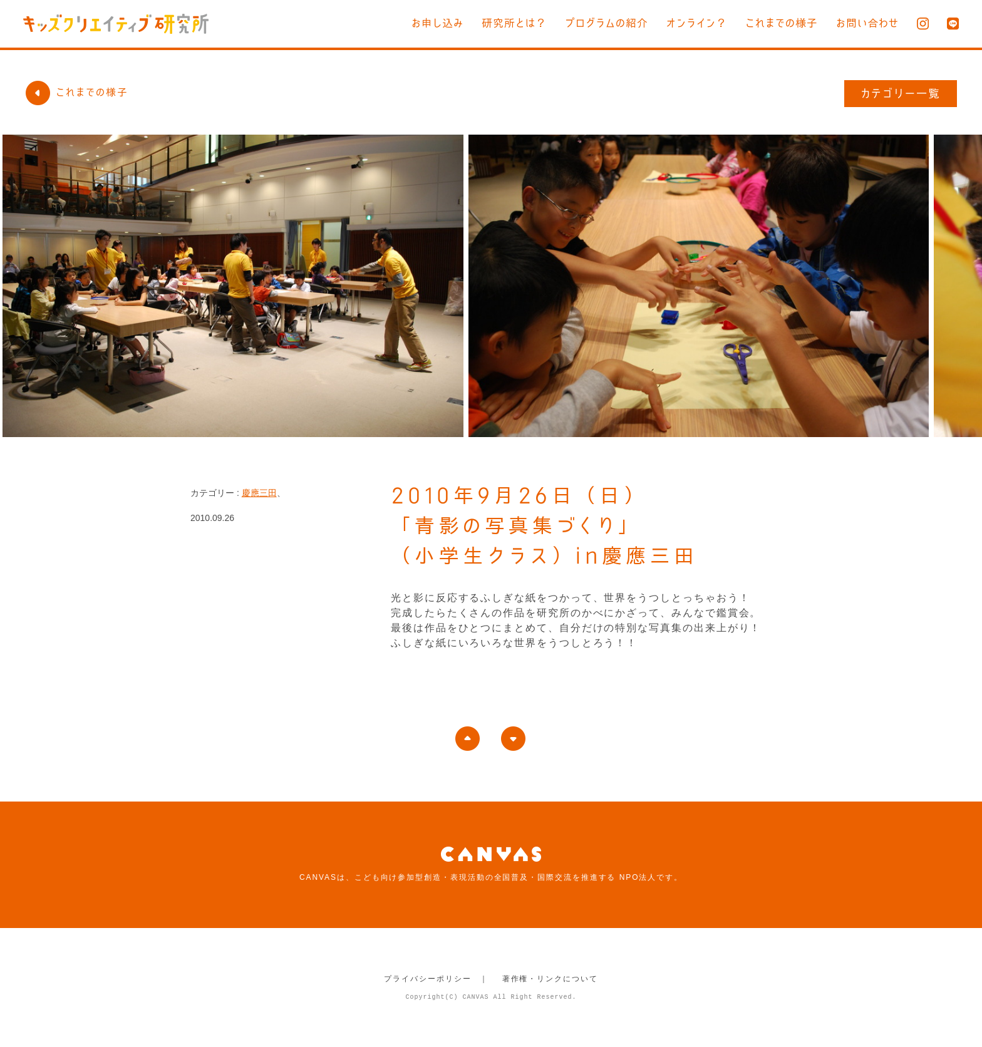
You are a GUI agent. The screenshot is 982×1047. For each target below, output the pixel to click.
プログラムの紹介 (606, 23)
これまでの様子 (781, 23)
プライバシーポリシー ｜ (436, 978)
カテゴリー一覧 (901, 93)
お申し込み (437, 23)
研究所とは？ (514, 23)
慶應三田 (259, 493)
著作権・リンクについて (550, 978)
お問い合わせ (867, 23)
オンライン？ (696, 23)
